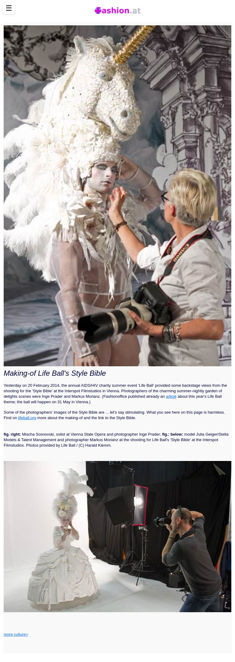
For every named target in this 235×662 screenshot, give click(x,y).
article (171, 396)
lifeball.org (27, 417)
